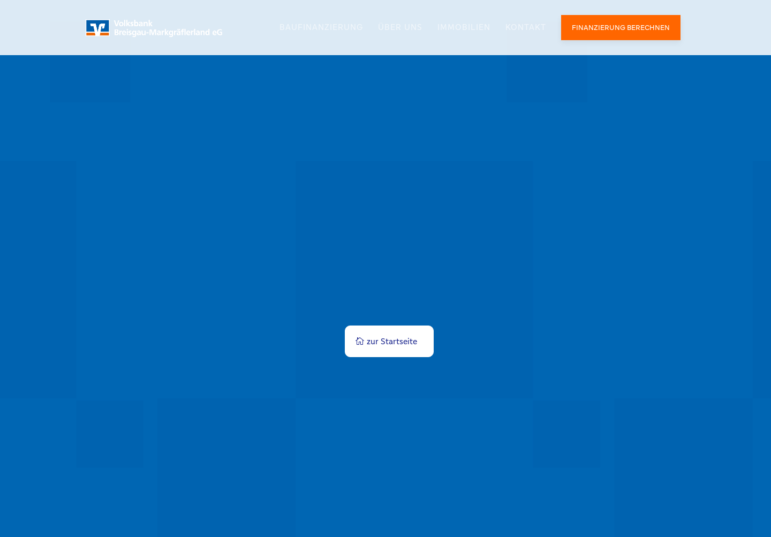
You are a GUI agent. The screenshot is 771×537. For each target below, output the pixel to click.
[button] (23, 513)
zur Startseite (392, 341)
